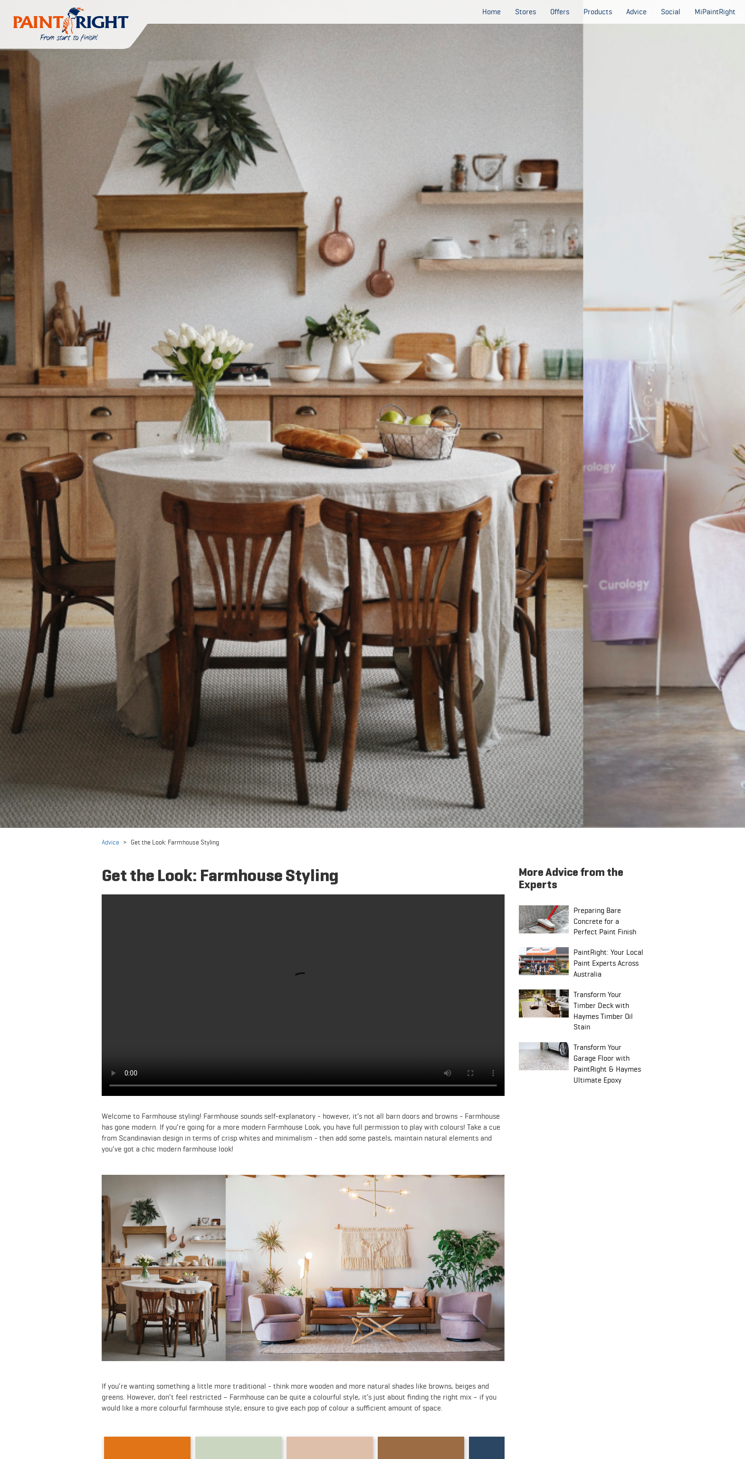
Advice (110, 842)
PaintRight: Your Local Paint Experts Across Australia (608, 963)
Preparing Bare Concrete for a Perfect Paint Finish (604, 921)
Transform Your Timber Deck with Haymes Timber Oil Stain (603, 1011)
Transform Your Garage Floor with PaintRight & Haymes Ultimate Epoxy (607, 1064)
